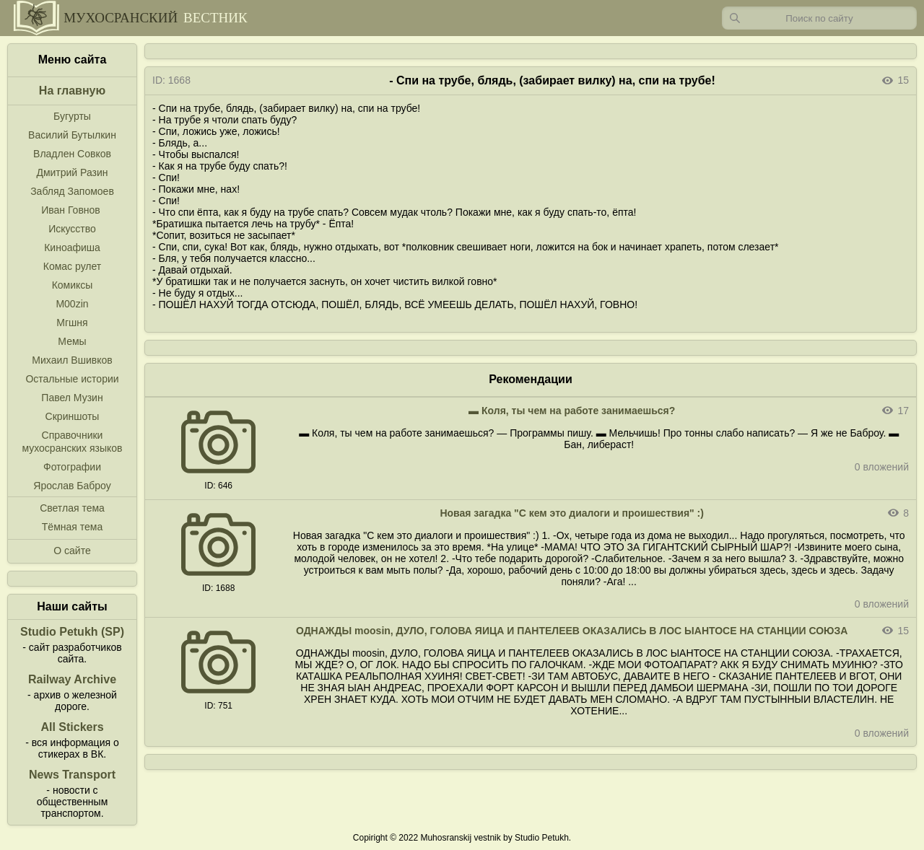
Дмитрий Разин (72, 172)
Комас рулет (72, 266)
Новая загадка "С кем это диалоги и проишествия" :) (572, 513)
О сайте (71, 550)
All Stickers (71, 727)
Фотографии (72, 467)
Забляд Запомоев (72, 191)
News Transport (72, 774)
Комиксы (72, 285)
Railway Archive (72, 679)
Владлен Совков (72, 153)
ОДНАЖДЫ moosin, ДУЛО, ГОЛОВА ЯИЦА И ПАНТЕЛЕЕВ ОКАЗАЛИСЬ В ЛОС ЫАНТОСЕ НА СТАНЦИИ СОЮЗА (571, 630)
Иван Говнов (70, 210)
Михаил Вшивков (72, 360)
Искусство (72, 229)
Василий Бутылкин (72, 135)
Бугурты (72, 116)
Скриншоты (72, 416)
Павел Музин (72, 397)
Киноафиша (72, 247)
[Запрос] (819, 18)
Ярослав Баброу (71, 485)
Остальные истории (71, 379)
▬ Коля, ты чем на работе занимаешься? (571, 410)
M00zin (72, 304)
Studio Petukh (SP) (72, 632)
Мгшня (71, 322)
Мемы (72, 341)
